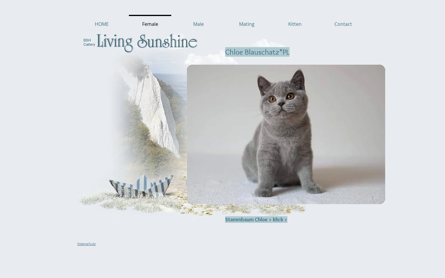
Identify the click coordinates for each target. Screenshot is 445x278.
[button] (286, 134)
